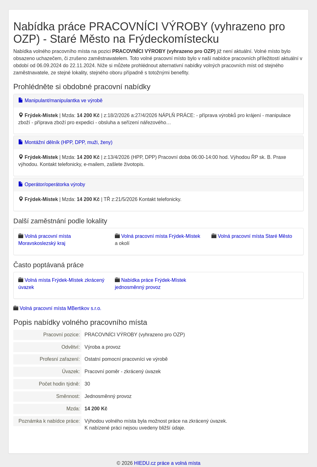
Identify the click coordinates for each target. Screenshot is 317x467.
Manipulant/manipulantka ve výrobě (60, 100)
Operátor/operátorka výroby (51, 184)
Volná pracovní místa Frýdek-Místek (160, 236)
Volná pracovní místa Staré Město (255, 236)
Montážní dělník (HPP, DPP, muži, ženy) (65, 142)
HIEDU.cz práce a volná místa (167, 463)
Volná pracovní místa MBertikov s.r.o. (60, 308)
